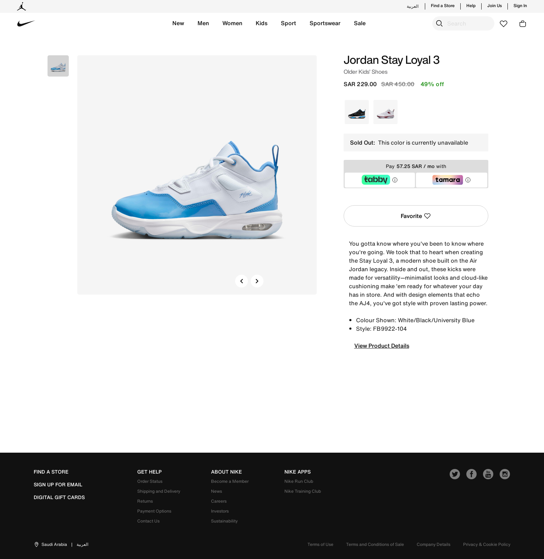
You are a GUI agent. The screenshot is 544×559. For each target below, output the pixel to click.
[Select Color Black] (356, 112)
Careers (219, 501)
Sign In (520, 5)
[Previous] (241, 281)
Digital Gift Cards (59, 497)
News (216, 491)
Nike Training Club (302, 491)
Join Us (494, 5)
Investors (220, 511)
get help (149, 472)
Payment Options (154, 511)
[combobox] (463, 23)
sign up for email (58, 484)
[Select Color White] (385, 112)
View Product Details (381, 345)
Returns (145, 501)
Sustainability (224, 521)
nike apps (297, 472)
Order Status (149, 481)
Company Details (433, 544)
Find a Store (443, 5)
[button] (178, 23)
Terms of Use (320, 544)
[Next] (257, 281)
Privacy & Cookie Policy (486, 544)
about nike (226, 472)
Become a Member (230, 481)
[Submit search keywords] (439, 23)
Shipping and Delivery (158, 491)
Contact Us (148, 521)
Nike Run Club (298, 481)
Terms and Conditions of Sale (375, 544)
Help (471, 5)
